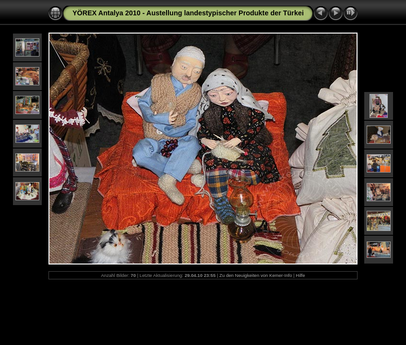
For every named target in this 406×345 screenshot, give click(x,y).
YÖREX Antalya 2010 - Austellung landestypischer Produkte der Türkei (188, 13)
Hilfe (300, 275)
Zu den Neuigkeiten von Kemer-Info (255, 275)
